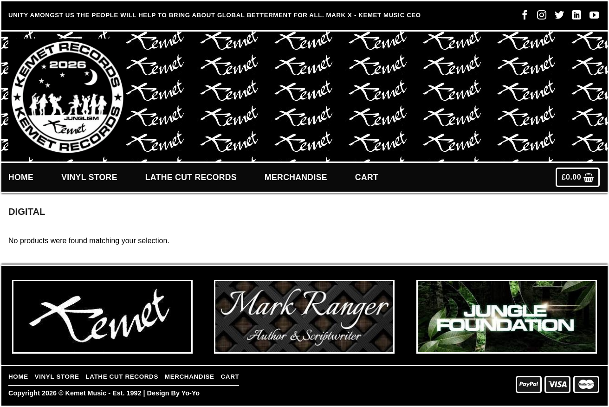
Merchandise (296, 177)
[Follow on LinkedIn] (574, 17)
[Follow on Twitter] (557, 17)
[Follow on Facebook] (522, 17)
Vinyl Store (89, 177)
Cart (366, 177)
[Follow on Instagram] (539, 17)
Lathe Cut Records (191, 177)
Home (20, 177)
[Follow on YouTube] (592, 17)
